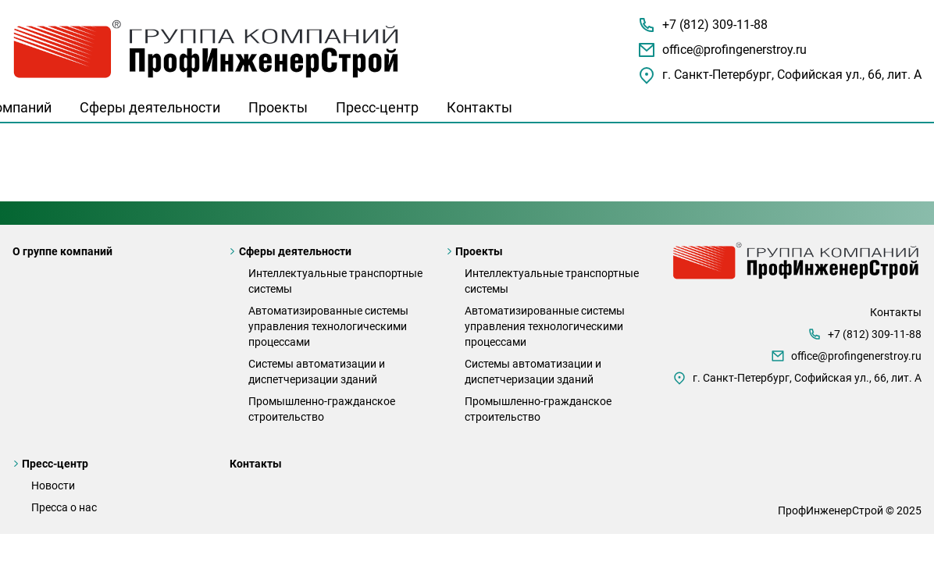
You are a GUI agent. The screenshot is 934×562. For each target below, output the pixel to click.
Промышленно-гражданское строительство (321, 409)
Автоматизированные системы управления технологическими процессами (328, 326)
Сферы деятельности (150, 107)
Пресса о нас (64, 507)
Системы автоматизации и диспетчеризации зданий (316, 371)
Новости (53, 485)
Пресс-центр (377, 107)
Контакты (479, 107)
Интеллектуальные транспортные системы (335, 281)
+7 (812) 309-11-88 (715, 24)
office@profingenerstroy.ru (734, 49)
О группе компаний (62, 251)
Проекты (278, 107)
